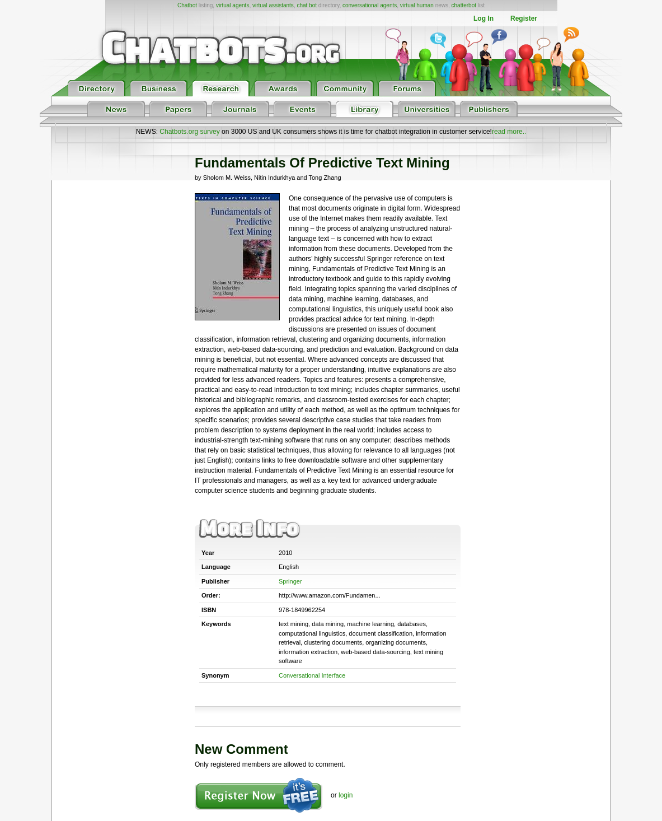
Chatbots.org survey (189, 132)
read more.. (509, 132)
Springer (290, 581)
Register (523, 18)
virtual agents (232, 5)
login (346, 795)
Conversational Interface (312, 675)
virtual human (417, 5)
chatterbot (464, 5)
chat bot (307, 5)
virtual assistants (273, 5)
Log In (483, 18)
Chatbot (187, 5)
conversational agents (369, 5)
